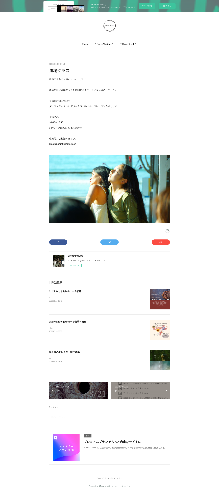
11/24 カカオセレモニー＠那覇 (65, 291)
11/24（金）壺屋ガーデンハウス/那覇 (66, 298)
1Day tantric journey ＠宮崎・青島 (68, 321)
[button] (85, 44)
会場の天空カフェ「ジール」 (62, 328)
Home (85, 43)
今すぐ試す (147, 6)
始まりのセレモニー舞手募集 (64, 352)
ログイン (167, 6)
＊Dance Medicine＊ (104, 43)
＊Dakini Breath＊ (128, 43)
